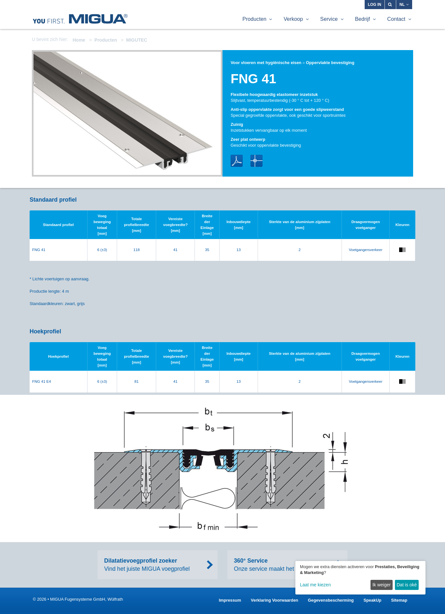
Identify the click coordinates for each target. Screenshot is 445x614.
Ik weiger (381, 584)
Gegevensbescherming (331, 600)
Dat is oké (407, 584)
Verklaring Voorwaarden (274, 600)
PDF (237, 161)
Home (79, 40)
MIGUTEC (136, 40)
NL (404, 4)
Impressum (230, 600)
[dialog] (360, 577)
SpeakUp (372, 600)
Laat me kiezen (315, 584)
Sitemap (399, 600)
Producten (105, 40)
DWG (256, 161)
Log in (374, 4)
